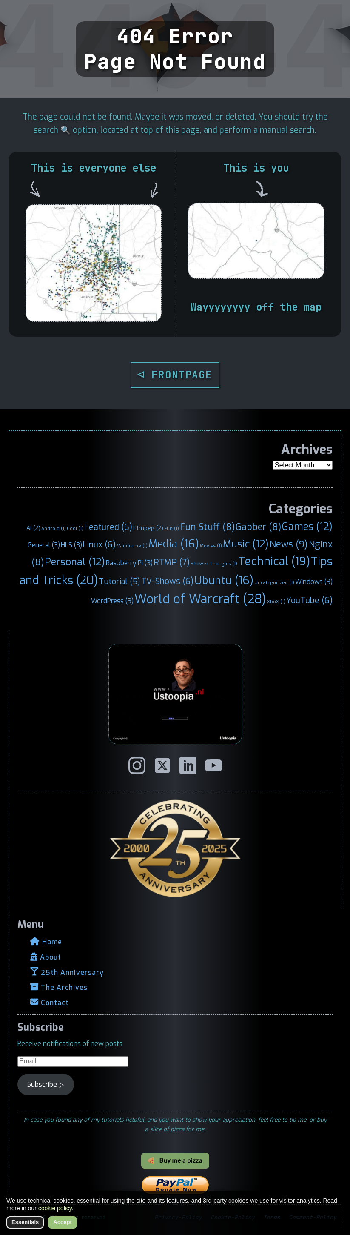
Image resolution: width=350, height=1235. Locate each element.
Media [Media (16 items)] (173, 543)
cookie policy (55, 1208)
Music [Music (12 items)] (246, 544)
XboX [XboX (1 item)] (276, 602)
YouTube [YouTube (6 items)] (309, 600)
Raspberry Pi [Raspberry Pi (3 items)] (129, 563)
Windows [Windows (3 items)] (314, 581)
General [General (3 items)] (44, 545)
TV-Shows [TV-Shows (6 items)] (167, 581)
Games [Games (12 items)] (307, 526)
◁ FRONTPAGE (175, 374)
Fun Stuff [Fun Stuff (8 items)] (207, 527)
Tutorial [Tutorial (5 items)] (119, 581)
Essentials (25, 1222)
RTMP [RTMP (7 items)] (172, 562)
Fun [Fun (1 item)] (171, 528)
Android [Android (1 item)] (53, 528)
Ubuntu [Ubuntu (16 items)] (223, 580)
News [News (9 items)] (289, 544)
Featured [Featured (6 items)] (108, 527)
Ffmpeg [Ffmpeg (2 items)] (148, 528)
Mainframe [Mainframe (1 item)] (132, 546)
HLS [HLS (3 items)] (71, 545)
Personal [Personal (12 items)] (75, 562)
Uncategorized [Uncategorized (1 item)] (274, 582)
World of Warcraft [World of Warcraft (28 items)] (200, 599)
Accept (62, 1222)
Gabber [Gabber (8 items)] (258, 527)
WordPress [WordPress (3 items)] (112, 600)
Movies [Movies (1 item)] (211, 546)
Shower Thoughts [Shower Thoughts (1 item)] (214, 564)
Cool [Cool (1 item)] (75, 528)
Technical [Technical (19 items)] (274, 561)
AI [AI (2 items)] (33, 528)
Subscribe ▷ (45, 1084)
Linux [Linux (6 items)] (99, 544)
